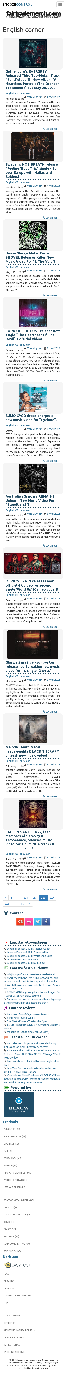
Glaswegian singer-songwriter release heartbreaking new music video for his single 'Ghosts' (33, 666)
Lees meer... (52, 128)
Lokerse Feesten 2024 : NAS (22, 959)
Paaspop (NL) (11, 1229)
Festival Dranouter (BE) (17, 1215)
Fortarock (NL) (12, 1158)
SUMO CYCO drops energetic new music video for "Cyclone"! (31, 418)
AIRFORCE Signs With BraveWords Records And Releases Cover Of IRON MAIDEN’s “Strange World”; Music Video (33, 1054)
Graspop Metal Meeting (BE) (19, 1200)
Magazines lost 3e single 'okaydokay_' (28, 1032)
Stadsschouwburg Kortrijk (19, 1330)
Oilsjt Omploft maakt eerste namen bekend (31, 974)
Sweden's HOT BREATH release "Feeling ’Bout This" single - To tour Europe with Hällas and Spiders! (32, 170)
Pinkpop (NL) (10, 1165)
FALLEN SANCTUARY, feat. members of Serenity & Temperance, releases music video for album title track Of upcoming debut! (30, 840)
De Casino (9, 1281)
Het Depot (10, 1323)
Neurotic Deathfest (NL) (17, 1173)
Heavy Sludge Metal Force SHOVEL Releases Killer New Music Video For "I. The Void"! (30, 257)
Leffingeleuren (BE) (15, 1187)
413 (23, 903)
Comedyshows (12, 1315)
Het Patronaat (12, 1345)
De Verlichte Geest (14, 1337)
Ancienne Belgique (14, 1352)
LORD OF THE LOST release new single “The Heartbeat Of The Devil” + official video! (33, 335)
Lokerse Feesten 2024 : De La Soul (26, 963)
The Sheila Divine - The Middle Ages (27, 1021)
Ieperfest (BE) (11, 1144)
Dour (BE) (9, 1222)
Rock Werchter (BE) (15, 1136)
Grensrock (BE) (12, 1251)
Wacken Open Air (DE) (16, 1180)
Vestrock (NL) (11, 1236)
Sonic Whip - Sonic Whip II (21, 1017)
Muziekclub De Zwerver (17, 1295)
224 (26, 897)
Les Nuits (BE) (11, 1207)
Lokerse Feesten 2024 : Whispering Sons (29, 955)
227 (52, 897)
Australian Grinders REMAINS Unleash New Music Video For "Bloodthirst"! (30, 500)
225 (34, 897)
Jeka (6, 1274)
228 (7, 903)
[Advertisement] (33, 933)
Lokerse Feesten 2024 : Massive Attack (28, 948)
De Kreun (9, 1288)
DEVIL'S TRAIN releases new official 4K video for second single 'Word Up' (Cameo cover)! (32, 585)
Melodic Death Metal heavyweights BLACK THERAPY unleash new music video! (32, 751)
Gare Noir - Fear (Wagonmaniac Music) (28, 1014)
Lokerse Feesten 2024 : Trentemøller (27, 952)
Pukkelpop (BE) (12, 1129)
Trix (6, 1303)
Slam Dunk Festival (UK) (17, 1244)
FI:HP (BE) (8, 1151)
